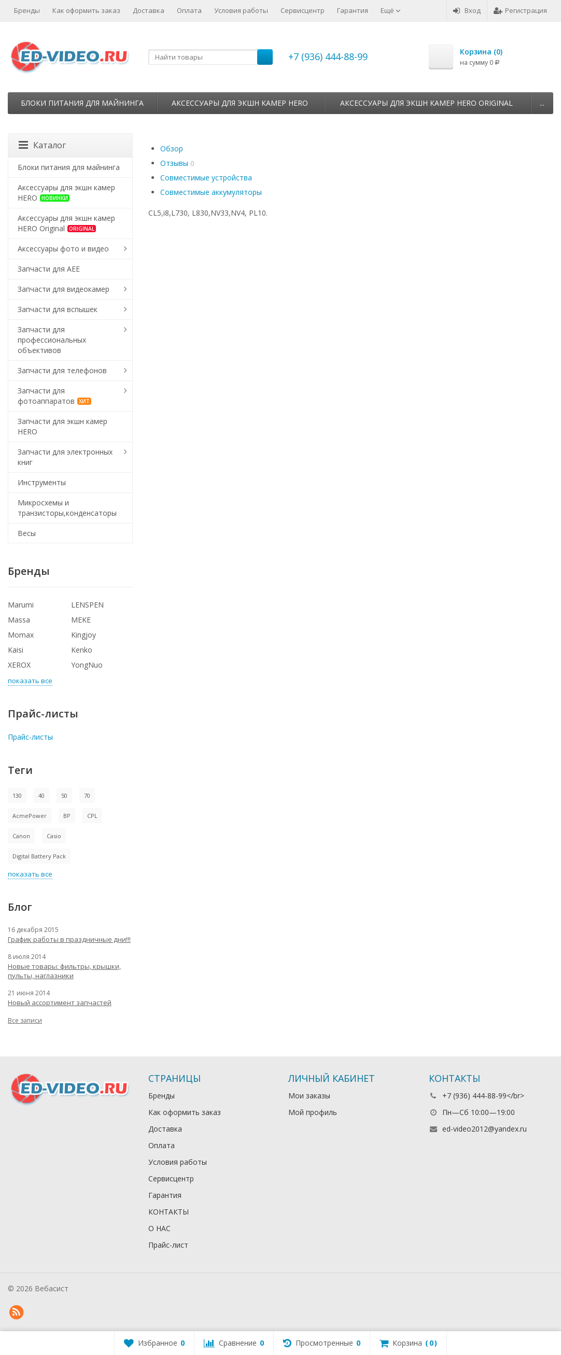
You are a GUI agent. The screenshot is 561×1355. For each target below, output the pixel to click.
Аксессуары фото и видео (63, 248)
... (542, 103)
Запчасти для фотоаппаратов (54, 396)
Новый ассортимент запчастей (59, 1002)
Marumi (21, 605)
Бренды (27, 10)
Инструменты (42, 482)
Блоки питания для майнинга (82, 103)
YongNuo (87, 665)
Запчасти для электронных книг (65, 457)
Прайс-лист (168, 1245)
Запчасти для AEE (49, 269)
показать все (30, 680)
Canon (21, 836)
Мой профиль (312, 1112)
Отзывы (174, 163)
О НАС (159, 1228)
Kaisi (15, 650)
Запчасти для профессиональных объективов (52, 339)
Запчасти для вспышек (57, 309)
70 (87, 795)
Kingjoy (83, 635)
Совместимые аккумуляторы (211, 192)
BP (67, 816)
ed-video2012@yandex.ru (484, 1129)
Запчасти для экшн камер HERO (62, 426)
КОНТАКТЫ (168, 1212)
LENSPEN (87, 605)
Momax (21, 635)
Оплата (189, 10)
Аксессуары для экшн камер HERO (240, 103)
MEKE (81, 620)
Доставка (148, 10)
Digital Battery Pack (39, 856)
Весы (27, 533)
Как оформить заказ (86, 10)
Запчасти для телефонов (62, 370)
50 (64, 795)
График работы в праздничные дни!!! (69, 939)
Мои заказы (309, 1095)
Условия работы (241, 10)
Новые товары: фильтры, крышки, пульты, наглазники (64, 971)
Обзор (171, 148)
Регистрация (520, 10)
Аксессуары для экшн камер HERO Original (426, 103)
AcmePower (29, 816)
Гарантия (352, 10)
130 (17, 795)
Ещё (391, 10)
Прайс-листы (30, 737)
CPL (92, 816)
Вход (467, 10)
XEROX (19, 665)
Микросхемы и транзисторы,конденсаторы (67, 508)
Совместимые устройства (206, 177)
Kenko (81, 650)
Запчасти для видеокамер (63, 289)
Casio (54, 836)
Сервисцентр (302, 10)
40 (41, 795)
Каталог (42, 145)
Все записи (25, 1020)
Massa (19, 620)
